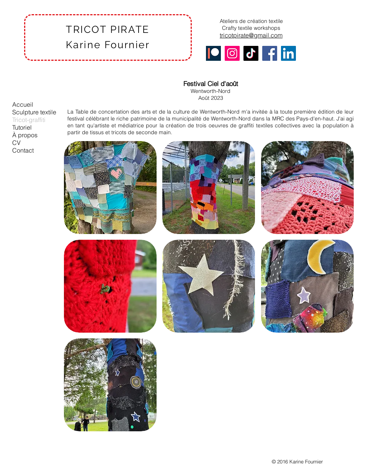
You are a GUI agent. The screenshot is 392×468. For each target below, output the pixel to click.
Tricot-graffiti (29, 119)
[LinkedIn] (288, 53)
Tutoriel (22, 127)
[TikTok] (250, 53)
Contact (23, 150)
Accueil (22, 104)
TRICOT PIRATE (108, 29)
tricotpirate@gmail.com (251, 35)
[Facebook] (269, 53)
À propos (25, 135)
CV (16, 142)
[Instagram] (232, 53)
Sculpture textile (34, 112)
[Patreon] (213, 53)
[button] (110, 187)
